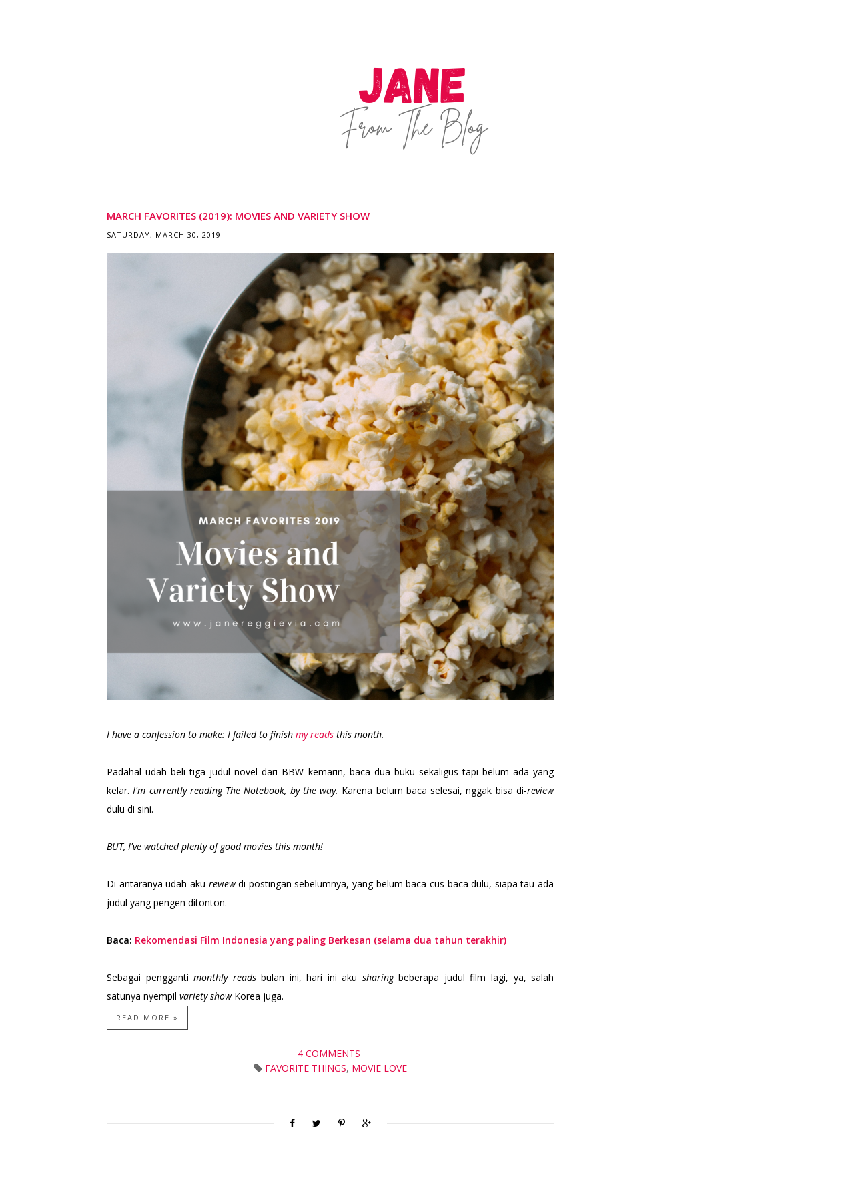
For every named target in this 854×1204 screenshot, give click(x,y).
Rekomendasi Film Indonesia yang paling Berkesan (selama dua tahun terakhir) (320, 940)
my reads (315, 734)
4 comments (330, 1053)
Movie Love (379, 1068)
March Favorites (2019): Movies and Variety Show (238, 215)
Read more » (147, 1017)
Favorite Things (305, 1068)
